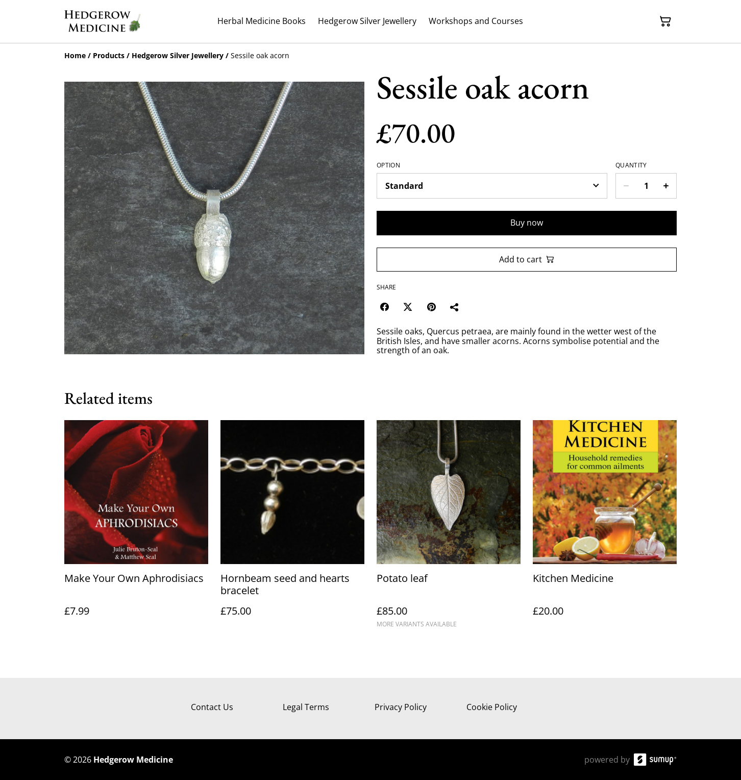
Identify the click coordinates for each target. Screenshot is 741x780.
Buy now (526, 222)
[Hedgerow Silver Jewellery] (178, 55)
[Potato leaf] (449, 528)
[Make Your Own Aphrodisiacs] (136, 528)
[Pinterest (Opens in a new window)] (431, 306)
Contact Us (212, 707)
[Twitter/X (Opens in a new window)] (407, 306)
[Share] (454, 306)
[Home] (75, 55)
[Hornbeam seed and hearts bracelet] (292, 528)
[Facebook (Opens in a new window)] (384, 306)
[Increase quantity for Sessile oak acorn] (666, 186)
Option (388, 165)
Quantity (631, 165)
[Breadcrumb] (370, 55)
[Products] (109, 55)
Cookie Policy (491, 707)
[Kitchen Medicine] (605, 528)
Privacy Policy (401, 707)
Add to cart (526, 259)
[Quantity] (646, 186)
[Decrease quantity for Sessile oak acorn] (625, 186)
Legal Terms (306, 707)
